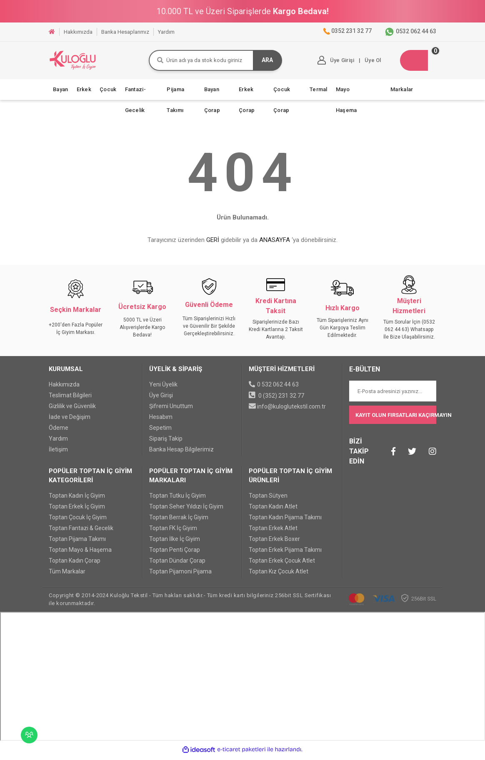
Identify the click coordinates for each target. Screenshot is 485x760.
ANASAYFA (274, 244)
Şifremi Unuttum (171, 410)
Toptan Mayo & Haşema (80, 554)
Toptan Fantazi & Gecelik (81, 532)
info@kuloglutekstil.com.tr (291, 410)
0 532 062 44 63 (278, 388)
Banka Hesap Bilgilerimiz (181, 453)
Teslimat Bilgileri (70, 399)
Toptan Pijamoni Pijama (180, 575)
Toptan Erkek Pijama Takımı (285, 554)
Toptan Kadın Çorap (74, 564)
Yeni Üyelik (163, 388)
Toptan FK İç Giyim (173, 532)
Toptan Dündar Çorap (177, 564)
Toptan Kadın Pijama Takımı (285, 521)
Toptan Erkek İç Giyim (77, 510)
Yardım (58, 442)
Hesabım (160, 421)
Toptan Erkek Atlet (273, 532)
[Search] (211, 62)
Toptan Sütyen (268, 499)
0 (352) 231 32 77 (281, 399)
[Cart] (413, 62)
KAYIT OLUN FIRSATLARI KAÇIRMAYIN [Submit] (395, 419)
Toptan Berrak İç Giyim (178, 521)
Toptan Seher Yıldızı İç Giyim (186, 510)
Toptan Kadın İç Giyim (77, 499)
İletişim (58, 453)
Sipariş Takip (165, 442)
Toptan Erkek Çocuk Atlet (282, 564)
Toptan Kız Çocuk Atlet (278, 575)
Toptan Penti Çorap (174, 554)
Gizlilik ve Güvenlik (72, 410)
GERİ (212, 244)
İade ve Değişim (69, 421)
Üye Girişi (161, 399)
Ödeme (58, 432)
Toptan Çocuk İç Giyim (78, 521)
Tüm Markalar (67, 575)
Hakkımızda (64, 388)
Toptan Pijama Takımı (77, 543)
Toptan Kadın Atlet (273, 510)
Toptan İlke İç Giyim (174, 543)
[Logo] (86, 62)
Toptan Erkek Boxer (274, 543)
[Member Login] (327, 62)
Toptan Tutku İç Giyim (177, 499)
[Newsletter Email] (392, 395)
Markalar (401, 93)
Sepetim (160, 432)
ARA (257, 62)
